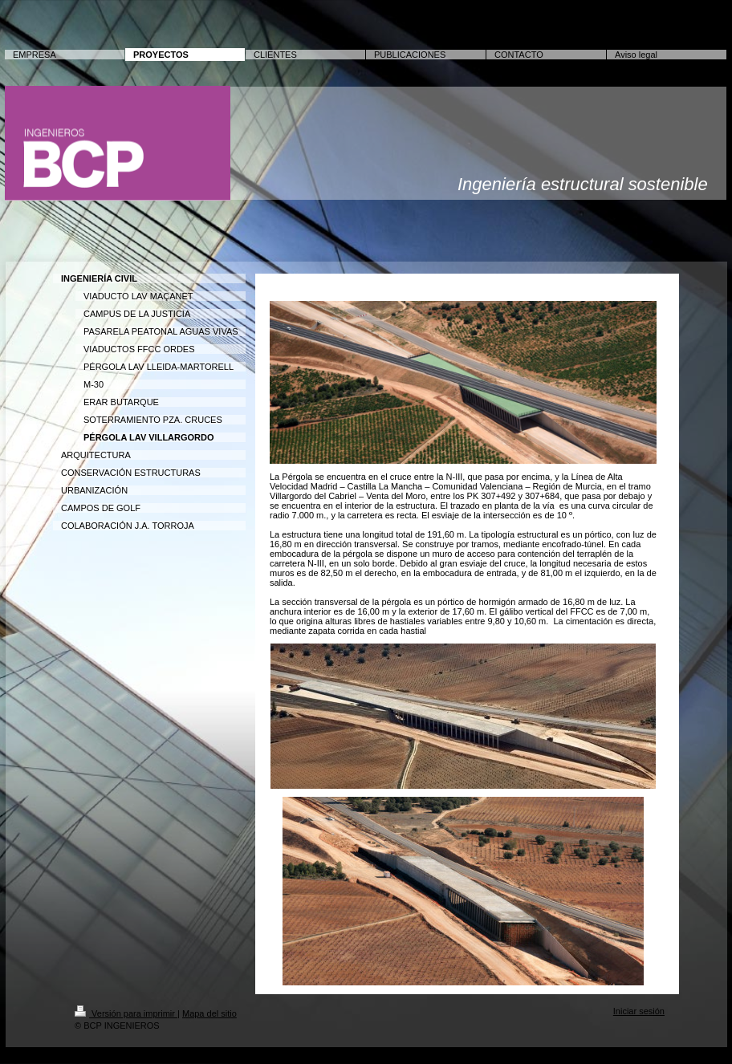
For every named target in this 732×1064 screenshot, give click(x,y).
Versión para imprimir (126, 1013)
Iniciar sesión (639, 1011)
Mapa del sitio (209, 1013)
